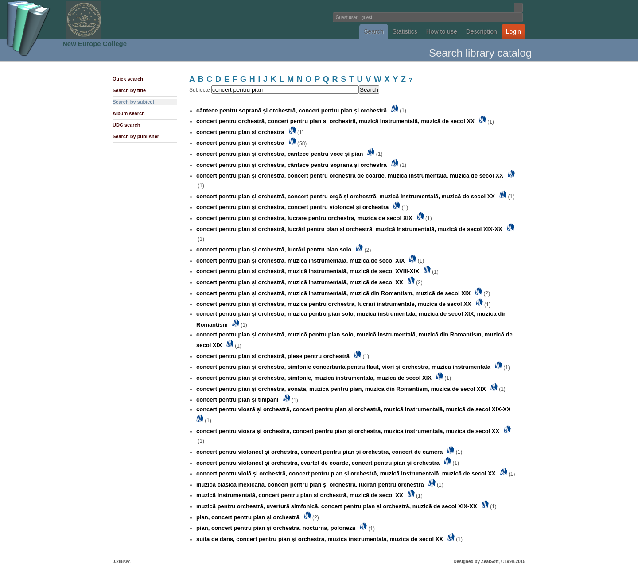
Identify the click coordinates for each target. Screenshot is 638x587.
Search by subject (133, 101)
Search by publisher (136, 136)
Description (481, 31)
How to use (441, 31)
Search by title (129, 90)
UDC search (126, 124)
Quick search (128, 78)
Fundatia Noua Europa (173, 19)
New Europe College (94, 43)
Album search (129, 113)
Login (513, 31)
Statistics (405, 31)
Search (373, 31)
